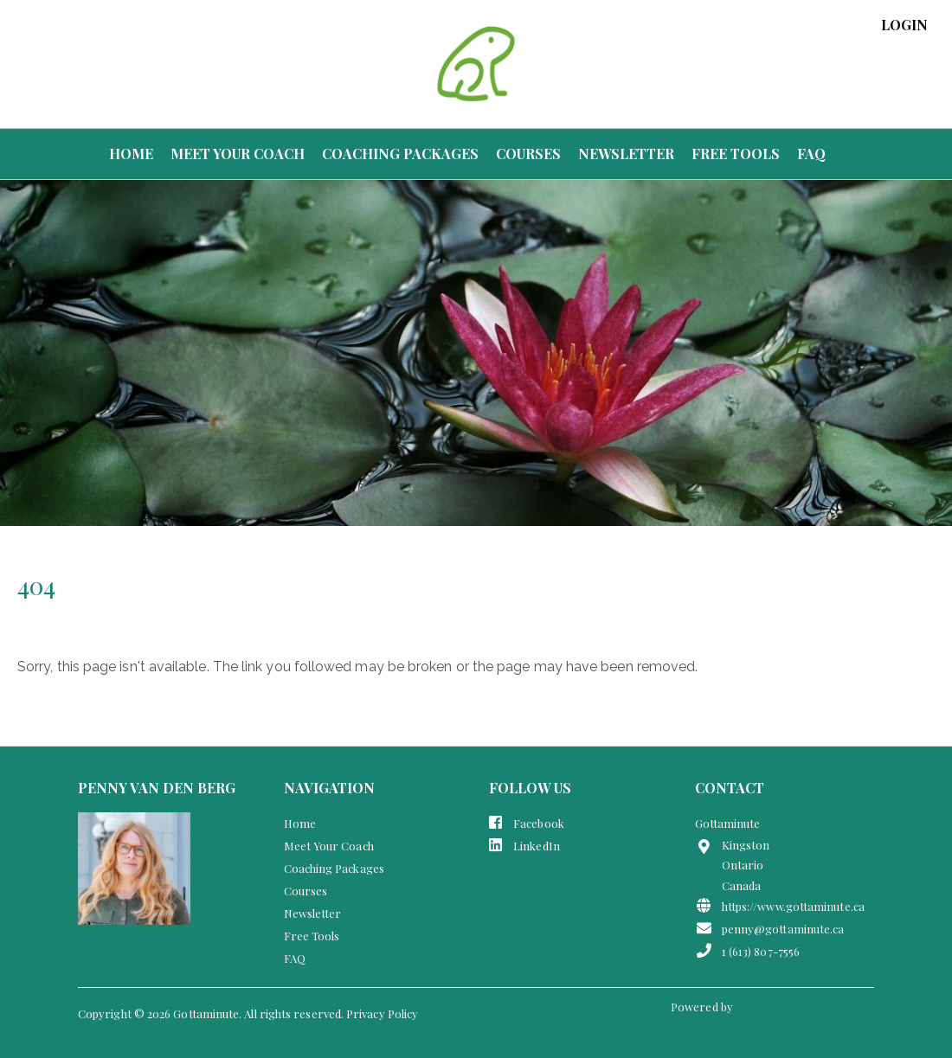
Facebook (526, 822)
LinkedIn (524, 845)
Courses (528, 154)
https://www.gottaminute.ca (780, 906)
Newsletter (626, 154)
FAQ (811, 154)
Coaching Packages (400, 154)
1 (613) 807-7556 (748, 951)
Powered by (703, 1006)
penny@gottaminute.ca (770, 928)
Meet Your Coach (237, 154)
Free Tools (735, 154)
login (904, 25)
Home (131, 154)
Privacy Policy (382, 1013)
